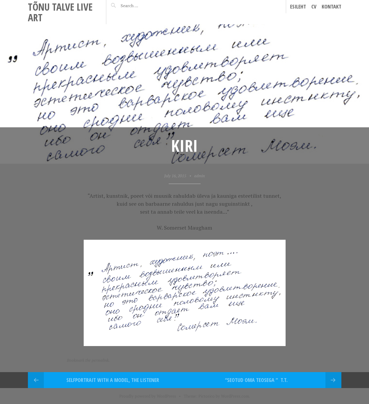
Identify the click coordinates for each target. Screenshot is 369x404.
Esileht (298, 6)
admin (199, 175)
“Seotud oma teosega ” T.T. (256, 380)
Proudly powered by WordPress (147, 396)
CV (313, 6)
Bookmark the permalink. (88, 360)
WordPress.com (235, 396)
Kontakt (331, 6)
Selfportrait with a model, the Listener (112, 380)
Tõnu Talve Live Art (60, 12)
